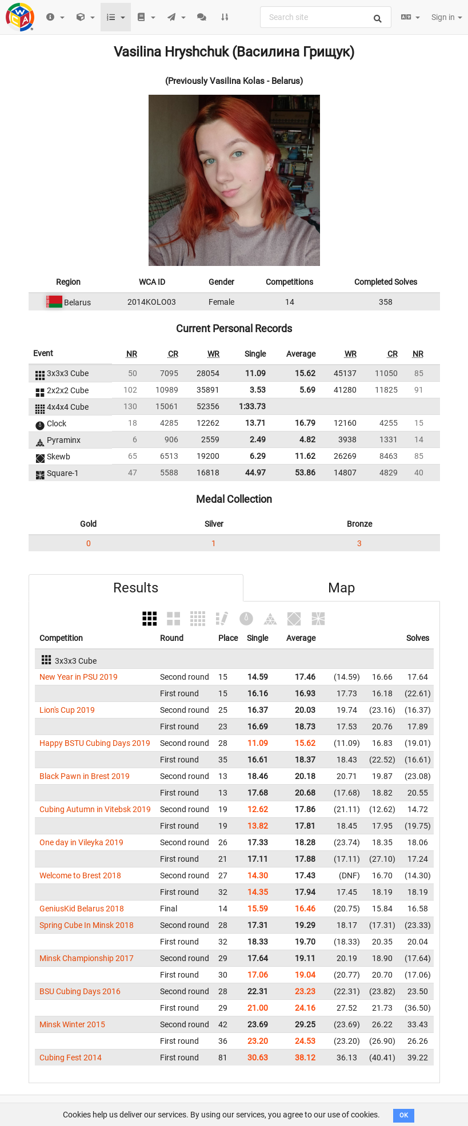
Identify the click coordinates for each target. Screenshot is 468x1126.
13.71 (255, 422)
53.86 (305, 472)
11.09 (255, 373)
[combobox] (325, 17)
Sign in (446, 17)
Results (135, 588)
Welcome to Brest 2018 (80, 875)
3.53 (258, 389)
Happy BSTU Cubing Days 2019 (94, 743)
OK (403, 1115)
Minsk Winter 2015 (72, 1024)
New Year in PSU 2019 (78, 676)
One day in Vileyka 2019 (81, 842)
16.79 (305, 422)
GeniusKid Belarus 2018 (81, 908)
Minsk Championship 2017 (86, 958)
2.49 (258, 439)
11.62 (305, 456)
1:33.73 (252, 406)
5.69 (307, 389)
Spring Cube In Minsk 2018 (86, 925)
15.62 (305, 373)
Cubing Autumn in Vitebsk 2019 (95, 809)
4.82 (307, 439)
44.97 (255, 472)
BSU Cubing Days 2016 (80, 991)
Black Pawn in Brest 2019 (84, 776)
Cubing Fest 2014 (70, 1057)
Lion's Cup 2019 (67, 710)
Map (341, 588)
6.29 (258, 456)
